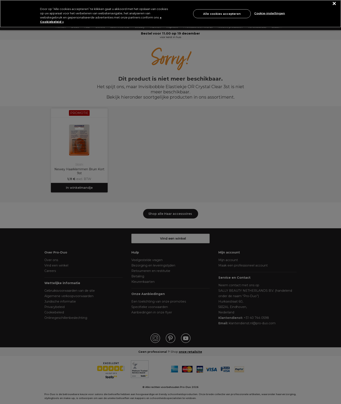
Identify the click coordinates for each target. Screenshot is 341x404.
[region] (170, 13)
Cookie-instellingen (269, 13)
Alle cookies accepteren (222, 13)
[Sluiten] (334, 3)
